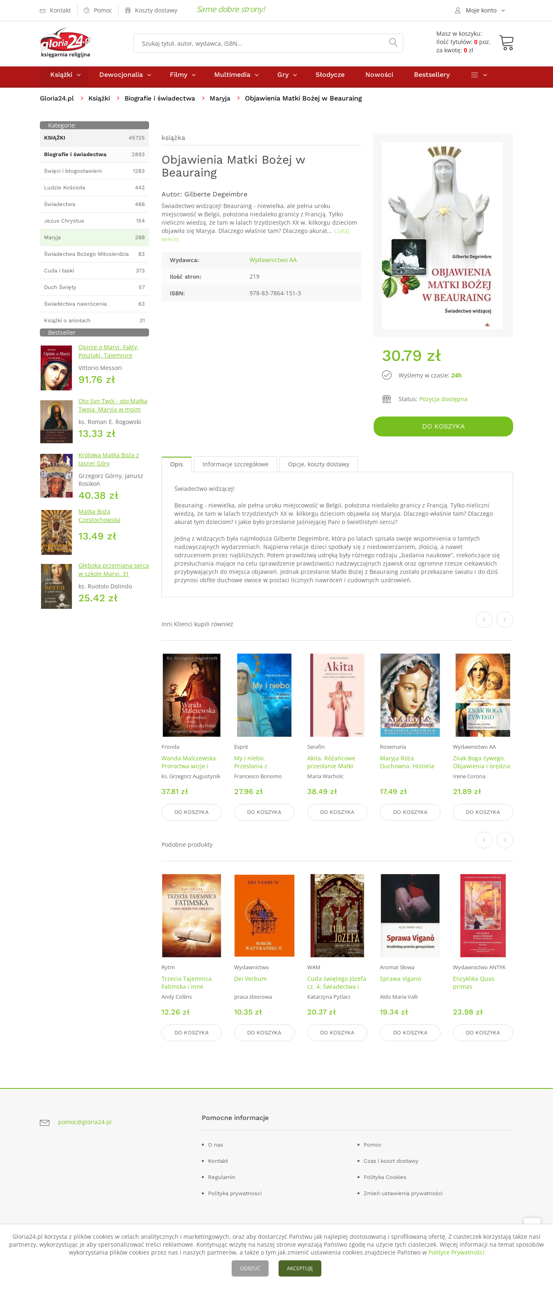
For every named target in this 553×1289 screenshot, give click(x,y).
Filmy (178, 78)
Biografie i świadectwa (163, 102)
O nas (215, 1145)
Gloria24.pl (57, 102)
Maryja (224, 102)
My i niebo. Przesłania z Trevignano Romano (262, 768)
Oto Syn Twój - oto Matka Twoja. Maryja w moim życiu (112, 413)
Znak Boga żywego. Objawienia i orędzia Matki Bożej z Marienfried (481, 772)
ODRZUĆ (250, 1268)
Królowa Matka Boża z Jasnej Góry (108, 463)
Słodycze (330, 78)
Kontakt (218, 1161)
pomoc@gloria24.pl (85, 1122)
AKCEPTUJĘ (300, 1268)
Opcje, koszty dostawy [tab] (318, 467)
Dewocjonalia (121, 78)
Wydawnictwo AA (273, 263)
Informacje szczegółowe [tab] (236, 467)
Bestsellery (432, 78)
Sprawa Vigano (400, 980)
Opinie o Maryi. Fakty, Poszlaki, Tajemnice (108, 355)
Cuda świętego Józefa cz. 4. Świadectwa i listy (336, 988)
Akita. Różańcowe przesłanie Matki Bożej (331, 768)
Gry (283, 78)
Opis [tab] (176, 467)
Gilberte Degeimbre (215, 198)
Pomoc (373, 1145)
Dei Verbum (250, 980)
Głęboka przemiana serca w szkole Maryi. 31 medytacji (113, 577)
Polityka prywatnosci (235, 1193)
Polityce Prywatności (456, 1252)
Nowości (379, 78)
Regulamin (221, 1177)
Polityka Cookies (385, 1177)
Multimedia (232, 78)
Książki (61, 78)
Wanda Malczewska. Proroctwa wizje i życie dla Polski (189, 768)
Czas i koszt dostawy (391, 1161)
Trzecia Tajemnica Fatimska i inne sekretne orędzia (186, 988)
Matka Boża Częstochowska (99, 519)
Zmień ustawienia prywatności (403, 1193)
